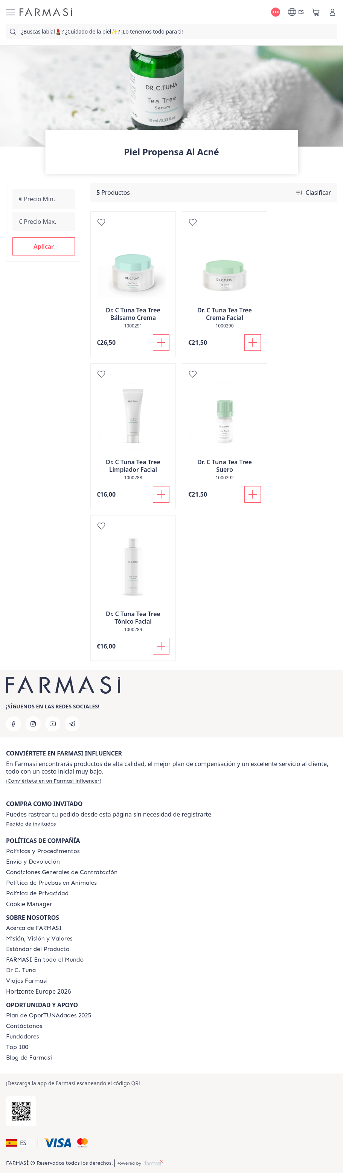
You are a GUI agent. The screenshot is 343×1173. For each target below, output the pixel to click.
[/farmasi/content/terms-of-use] (61, 872)
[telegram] (72, 723)
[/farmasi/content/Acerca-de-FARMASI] (34, 928)
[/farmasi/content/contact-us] (24, 1026)
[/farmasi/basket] (315, 12)
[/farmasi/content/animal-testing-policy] (51, 883)
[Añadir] (161, 342)
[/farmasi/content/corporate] (45, 959)
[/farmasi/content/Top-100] (17, 1047)
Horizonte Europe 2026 (38, 991)
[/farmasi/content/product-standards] (38, 949)
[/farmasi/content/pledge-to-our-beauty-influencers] (21, 970)
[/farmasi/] (46, 12)
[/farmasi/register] (53, 781)
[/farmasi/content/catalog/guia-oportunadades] (48, 1015)
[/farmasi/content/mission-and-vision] (39, 938)
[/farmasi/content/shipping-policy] (33, 862)
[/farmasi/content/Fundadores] (22, 1036)
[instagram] (33, 723)
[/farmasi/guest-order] (31, 824)
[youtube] (52, 723)
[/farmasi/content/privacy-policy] (37, 893)
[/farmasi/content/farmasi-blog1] (29, 1057)
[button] (43, 246)
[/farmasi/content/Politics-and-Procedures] (43, 851)
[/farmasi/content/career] (26, 981)
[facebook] (13, 723)
